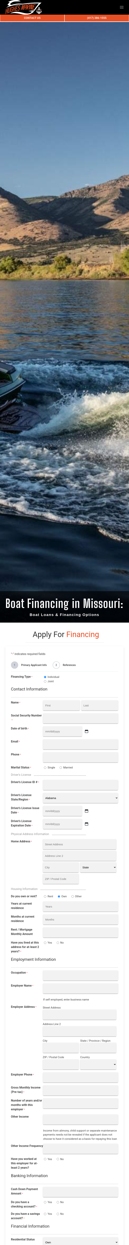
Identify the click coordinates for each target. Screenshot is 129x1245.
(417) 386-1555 (97, 18)
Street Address (52, 1007)
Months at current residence (22, 919)
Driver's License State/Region (21, 797)
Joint (51, 681)
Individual (53, 677)
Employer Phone (22, 1075)
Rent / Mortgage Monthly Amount (22, 932)
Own (64, 896)
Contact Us (32, 18)
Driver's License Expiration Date (21, 823)
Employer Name (22, 986)
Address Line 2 (52, 1024)
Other (78, 896)
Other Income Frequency (27, 1146)
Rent (50, 896)
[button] (122, 7)
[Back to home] (23, 7)
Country (85, 1057)
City (45, 1040)
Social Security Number (26, 718)
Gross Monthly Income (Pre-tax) (25, 1090)
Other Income (20, 1116)
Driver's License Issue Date (25, 810)
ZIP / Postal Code (53, 1057)
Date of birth (20, 729)
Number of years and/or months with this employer (26, 1105)
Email (15, 742)
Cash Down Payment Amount (24, 1191)
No (62, 942)
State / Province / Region (95, 1040)
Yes (50, 942)
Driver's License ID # (25, 782)
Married (68, 767)
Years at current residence (21, 906)
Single (51, 767)
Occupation (19, 973)
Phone (16, 755)
